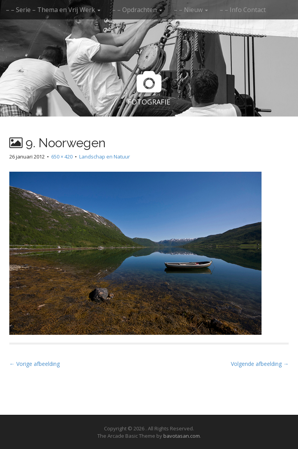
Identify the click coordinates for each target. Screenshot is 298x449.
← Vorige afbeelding (34, 363)
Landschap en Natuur (104, 156)
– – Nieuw (191, 9)
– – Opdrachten (137, 9)
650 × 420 (62, 156)
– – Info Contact (243, 9)
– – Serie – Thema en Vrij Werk (53, 9)
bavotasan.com (181, 435)
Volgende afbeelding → (260, 363)
